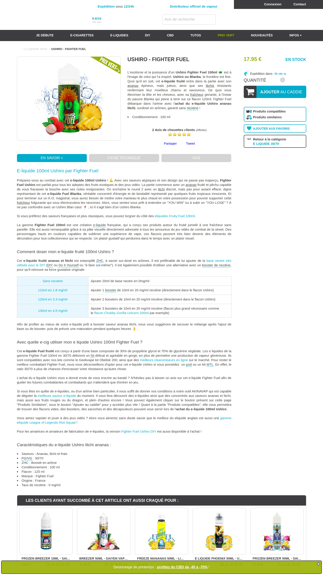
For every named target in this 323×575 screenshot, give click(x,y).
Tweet (190, 143)
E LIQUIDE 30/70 (36, 49)
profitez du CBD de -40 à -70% (182, 567)
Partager (170, 143)
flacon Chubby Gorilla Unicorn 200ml (121, 313)
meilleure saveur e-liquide (57, 396)
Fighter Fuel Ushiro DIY (138, 431)
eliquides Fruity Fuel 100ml (175, 216)
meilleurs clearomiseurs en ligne (164, 360)
